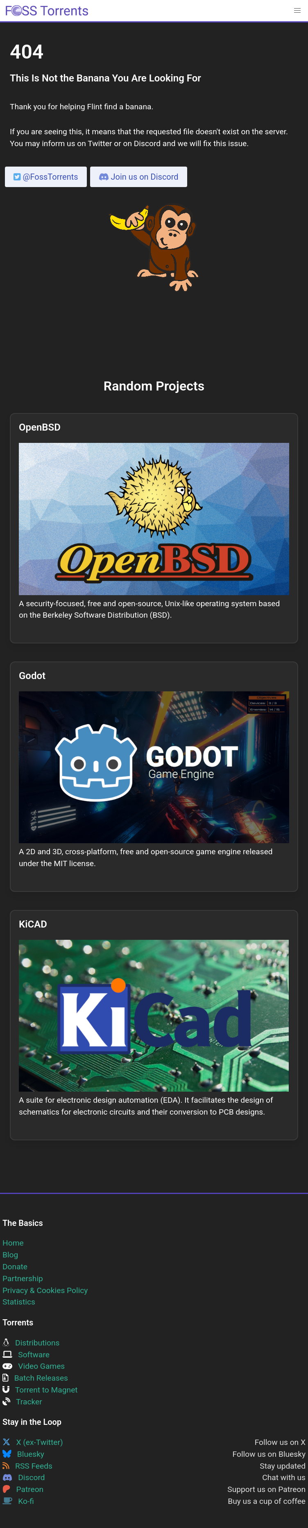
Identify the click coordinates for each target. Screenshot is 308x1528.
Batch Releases (35, 1378)
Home (13, 1243)
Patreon (22, 1489)
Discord (23, 1477)
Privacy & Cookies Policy (45, 1290)
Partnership (22, 1278)
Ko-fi (18, 1501)
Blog (10, 1254)
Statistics (18, 1302)
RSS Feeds (27, 1466)
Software (26, 1354)
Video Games (33, 1366)
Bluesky (23, 1454)
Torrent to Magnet (40, 1390)
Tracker (22, 1401)
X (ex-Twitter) (32, 1442)
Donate (14, 1266)
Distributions (30, 1342)
